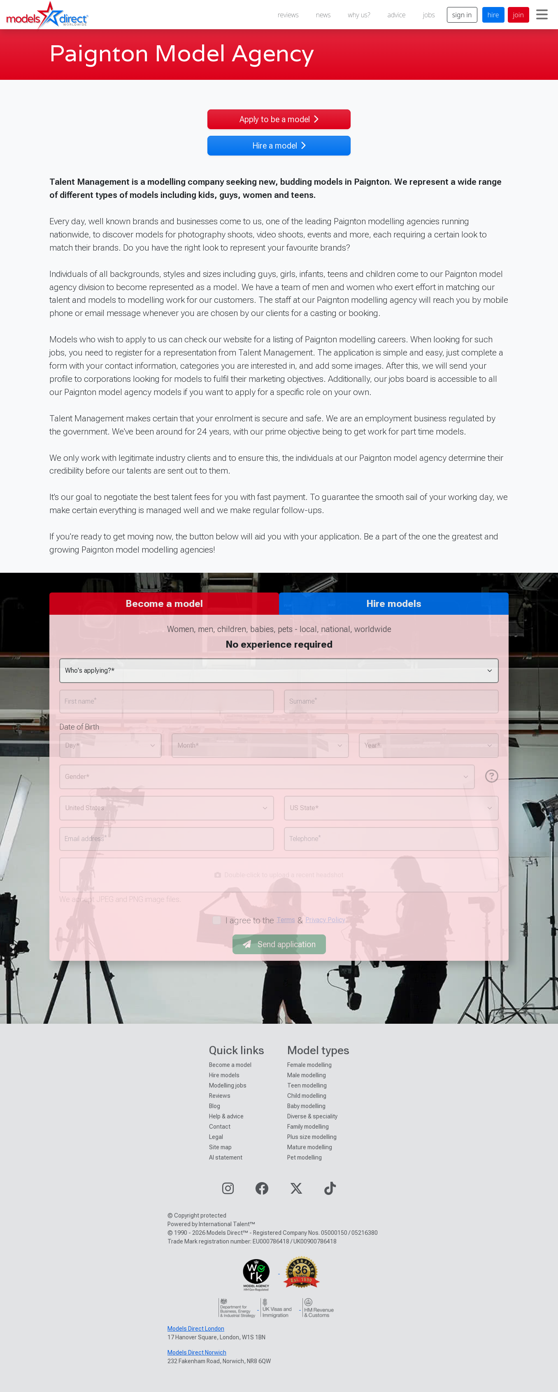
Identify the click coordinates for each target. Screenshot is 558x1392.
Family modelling (308, 1126)
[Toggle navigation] (542, 15)
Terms (286, 920)
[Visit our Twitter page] (296, 1191)
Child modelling (306, 1095)
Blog (214, 1106)
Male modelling (306, 1075)
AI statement (225, 1157)
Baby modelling (306, 1106)
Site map (220, 1147)
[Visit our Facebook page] (261, 1191)
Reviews (219, 1095)
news (323, 14)
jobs (429, 14)
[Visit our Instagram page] (228, 1191)
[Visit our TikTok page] (330, 1191)
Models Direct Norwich (196, 1352)
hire (493, 14)
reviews (288, 14)
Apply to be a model (279, 119)
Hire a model (279, 146)
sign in (462, 14)
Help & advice (226, 1116)
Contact (219, 1126)
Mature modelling (309, 1147)
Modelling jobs (227, 1085)
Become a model (230, 1065)
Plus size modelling (312, 1137)
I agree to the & (286, 920)
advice (397, 14)
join (518, 14)
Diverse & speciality (312, 1116)
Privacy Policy (325, 920)
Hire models (224, 1075)
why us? (359, 14)
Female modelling (309, 1065)
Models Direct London (195, 1328)
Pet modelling (304, 1157)
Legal (216, 1137)
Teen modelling (307, 1085)
